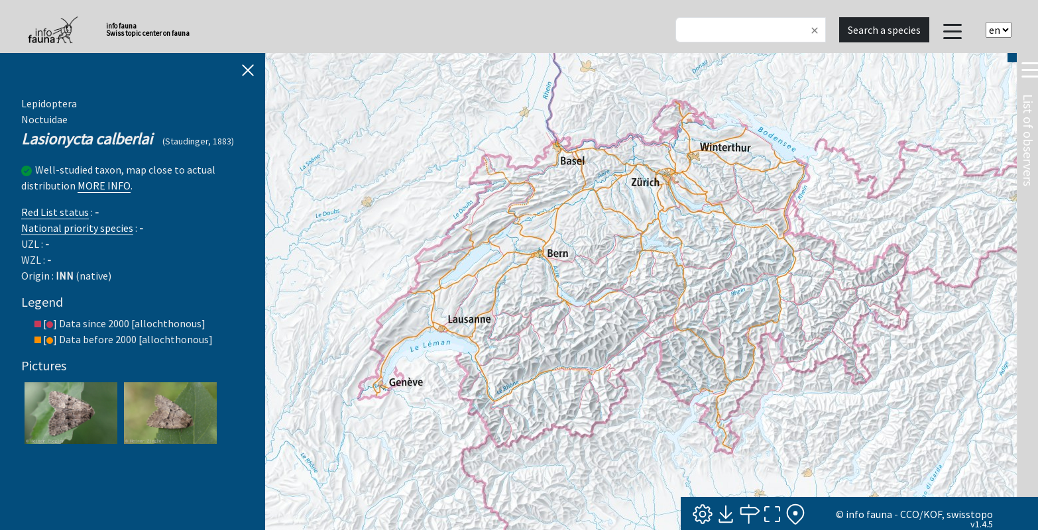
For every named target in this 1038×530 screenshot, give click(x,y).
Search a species (884, 29)
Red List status (55, 212)
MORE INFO (104, 185)
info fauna (869, 514)
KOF (932, 514)
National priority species (77, 228)
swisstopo (970, 514)
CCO (909, 514)
